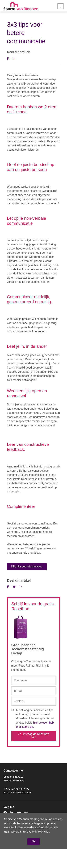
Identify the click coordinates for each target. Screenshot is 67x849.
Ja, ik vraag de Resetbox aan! (33, 736)
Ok (33, 841)
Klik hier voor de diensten (27, 566)
